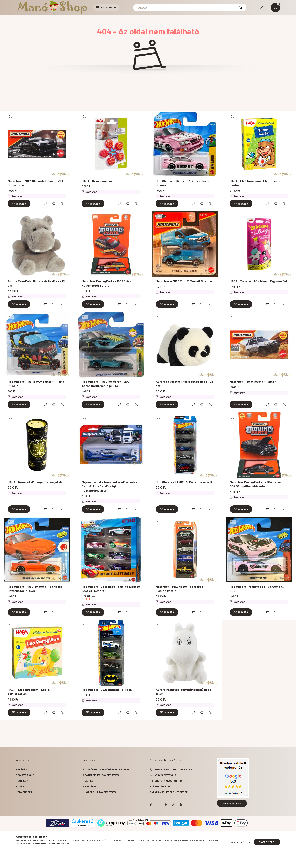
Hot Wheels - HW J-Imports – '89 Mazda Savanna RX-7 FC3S (35, 588)
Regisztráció (25, 775)
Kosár (20, 786)
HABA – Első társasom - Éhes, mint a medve (255, 183)
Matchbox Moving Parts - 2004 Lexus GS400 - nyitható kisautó (255, 484)
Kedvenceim (24, 792)
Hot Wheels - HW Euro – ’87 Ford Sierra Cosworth (182, 183)
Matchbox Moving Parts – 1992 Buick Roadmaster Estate (106, 283)
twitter (158, 804)
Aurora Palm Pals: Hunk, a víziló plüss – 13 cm (36, 283)
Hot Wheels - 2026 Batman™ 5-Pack (107, 689)
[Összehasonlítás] (45, 203)
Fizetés (88, 780)
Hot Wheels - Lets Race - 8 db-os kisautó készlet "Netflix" (111, 588)
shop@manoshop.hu (168, 780)
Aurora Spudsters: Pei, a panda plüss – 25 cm (184, 383)
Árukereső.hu (83, 825)
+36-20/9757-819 (165, 775)
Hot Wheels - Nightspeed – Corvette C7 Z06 (257, 588)
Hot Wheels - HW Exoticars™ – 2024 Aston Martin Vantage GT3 (106, 383)
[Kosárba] (19, 203)
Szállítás (89, 786)
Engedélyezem (266, 842)
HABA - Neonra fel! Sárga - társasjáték (35, 482)
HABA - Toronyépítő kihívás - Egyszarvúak (259, 281)
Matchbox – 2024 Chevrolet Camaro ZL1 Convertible (35, 183)
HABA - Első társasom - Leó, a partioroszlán (29, 691)
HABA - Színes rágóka (97, 181)
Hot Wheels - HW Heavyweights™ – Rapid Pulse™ (36, 383)
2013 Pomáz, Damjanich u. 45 (173, 769)
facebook (150, 804)
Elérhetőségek (160, 786)
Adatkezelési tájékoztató (101, 775)
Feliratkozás (232, 803)
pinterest (166, 804)
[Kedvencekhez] (54, 203)
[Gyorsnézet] (62, 203)
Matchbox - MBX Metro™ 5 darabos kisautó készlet (179, 588)
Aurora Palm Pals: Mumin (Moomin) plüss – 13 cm (184, 691)
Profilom (22, 780)
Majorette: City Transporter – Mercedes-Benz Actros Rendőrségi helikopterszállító (110, 486)
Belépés (21, 769)
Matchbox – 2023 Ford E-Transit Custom (184, 281)
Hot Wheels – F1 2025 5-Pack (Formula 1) (184, 482)
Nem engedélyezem (241, 842)
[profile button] (262, 7)
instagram (173, 804)
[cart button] (275, 7)
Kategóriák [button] (106, 7)
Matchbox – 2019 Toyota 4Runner (253, 381)
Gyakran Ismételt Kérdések (169, 792)
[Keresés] (189, 7)
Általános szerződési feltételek (106, 769)
